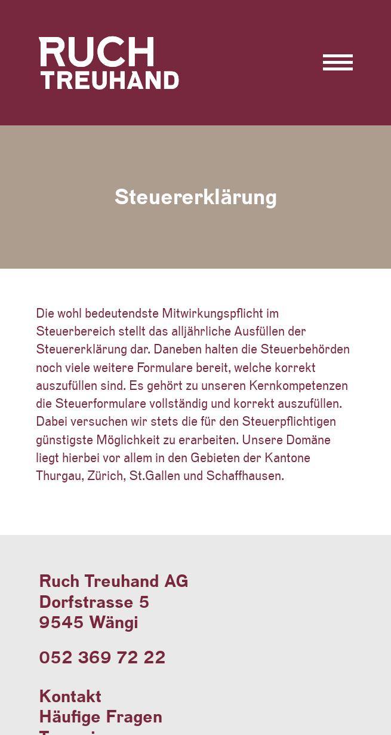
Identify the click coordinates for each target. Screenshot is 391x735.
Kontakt (70, 695)
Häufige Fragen (100, 716)
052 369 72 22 (102, 657)
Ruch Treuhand (115, 89)
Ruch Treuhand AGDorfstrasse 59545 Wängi (114, 601)
